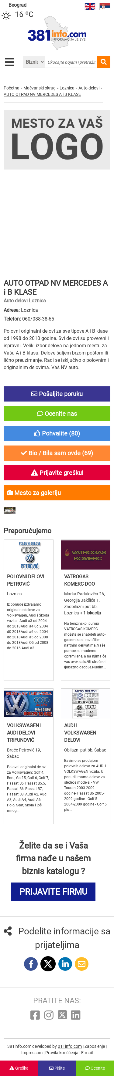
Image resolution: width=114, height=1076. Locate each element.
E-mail (87, 1052)
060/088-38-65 (38, 319)
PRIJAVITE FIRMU (53, 892)
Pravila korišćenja (62, 1052)
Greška (19, 1068)
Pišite (57, 1068)
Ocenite (95, 1068)
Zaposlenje (95, 1046)
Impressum (32, 1052)
